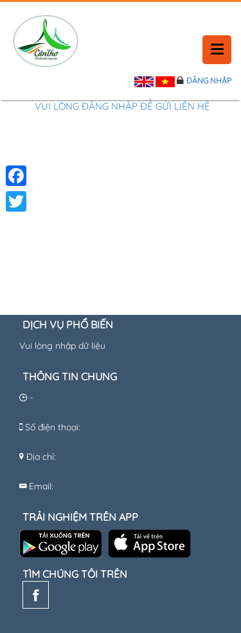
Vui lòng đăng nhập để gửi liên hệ (122, 106)
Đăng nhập (208, 80)
